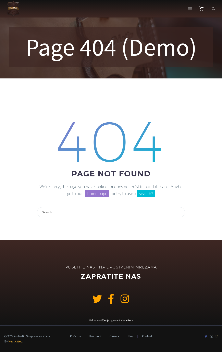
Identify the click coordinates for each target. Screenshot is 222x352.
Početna (75, 336)
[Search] (111, 212)
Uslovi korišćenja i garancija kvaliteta (111, 320)
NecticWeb (15, 341)
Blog (130, 336)
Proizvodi (95, 336)
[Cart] (201, 8)
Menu (190, 9)
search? (146, 193)
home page (97, 193)
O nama (114, 336)
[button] (213, 8)
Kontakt (147, 336)
